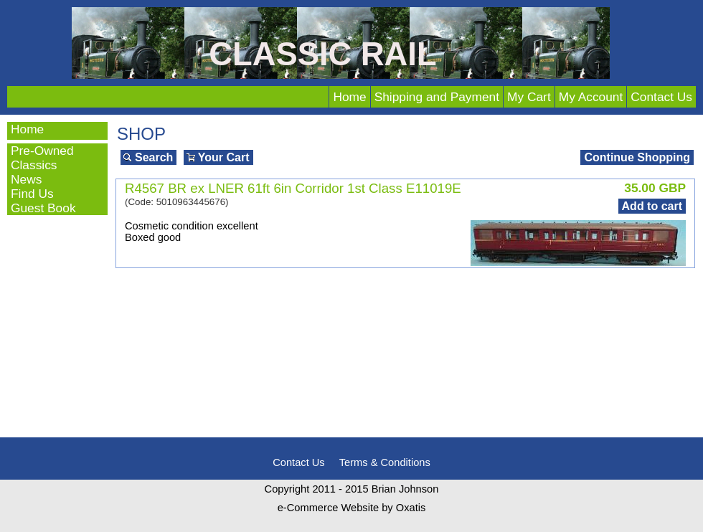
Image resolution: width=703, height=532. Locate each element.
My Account (591, 97)
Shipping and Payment (436, 97)
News (26, 179)
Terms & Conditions (384, 462)
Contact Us (661, 97)
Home (349, 97)
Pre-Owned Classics (42, 157)
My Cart (529, 97)
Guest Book (43, 208)
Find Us (32, 193)
